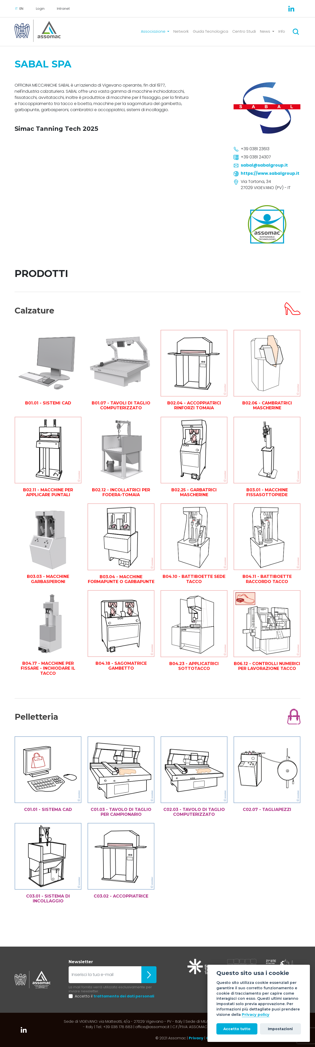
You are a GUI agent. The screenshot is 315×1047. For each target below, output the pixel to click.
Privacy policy (255, 1014)
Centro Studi (244, 31)
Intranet (63, 8)
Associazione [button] (153, 31)
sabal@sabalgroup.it (264, 165)
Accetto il (114, 996)
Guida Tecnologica (210, 31)
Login (40, 8)
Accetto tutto (236, 1029)
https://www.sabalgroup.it (270, 173)
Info (281, 31)
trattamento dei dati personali (123, 996)
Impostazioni (280, 1029)
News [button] (265, 31)
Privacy (196, 1038)
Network (181, 31)
